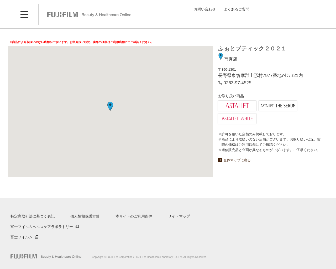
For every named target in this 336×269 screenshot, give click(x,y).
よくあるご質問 (236, 9)
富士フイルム (21, 237)
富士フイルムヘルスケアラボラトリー (41, 227)
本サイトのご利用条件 (134, 216)
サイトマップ (179, 216)
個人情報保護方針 (85, 216)
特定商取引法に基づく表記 (32, 216)
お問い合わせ (205, 9)
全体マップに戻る (237, 160)
